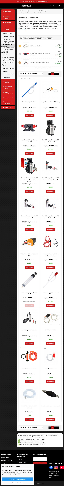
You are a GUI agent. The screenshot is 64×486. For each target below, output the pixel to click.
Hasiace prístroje (8, 49)
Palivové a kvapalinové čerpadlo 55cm (50, 292)
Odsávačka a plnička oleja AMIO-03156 (29, 292)
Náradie (5, 71)
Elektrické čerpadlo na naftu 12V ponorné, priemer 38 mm (50, 140)
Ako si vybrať (22, 462)
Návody (21, 459)
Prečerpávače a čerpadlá (7, 45)
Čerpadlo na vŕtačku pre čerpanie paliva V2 (29, 140)
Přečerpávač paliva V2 (50, 368)
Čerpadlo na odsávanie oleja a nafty (51, 101)
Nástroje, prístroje (8, 68)
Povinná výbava (7, 33)
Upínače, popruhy (8, 57)
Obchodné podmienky (5, 457)
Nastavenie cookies (17, 483)
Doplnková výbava (8, 36)
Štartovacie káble (8, 74)
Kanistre (5, 56)
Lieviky (5, 54)
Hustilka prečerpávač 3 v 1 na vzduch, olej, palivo (50, 254)
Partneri (5, 463)
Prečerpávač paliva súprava (29, 368)
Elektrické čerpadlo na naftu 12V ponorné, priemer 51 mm (29, 216)
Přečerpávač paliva (36, 46)
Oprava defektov (8, 59)
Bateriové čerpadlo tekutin (29, 101)
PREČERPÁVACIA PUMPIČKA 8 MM (51, 406)
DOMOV (21, 10)
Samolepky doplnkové (5, 51)
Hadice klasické (7, 43)
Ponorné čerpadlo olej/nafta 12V (39, 62)
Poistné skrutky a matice (7, 63)
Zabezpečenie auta (8, 61)
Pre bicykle (6, 77)
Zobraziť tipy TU (43, 1)
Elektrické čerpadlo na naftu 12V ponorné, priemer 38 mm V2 (50, 178)
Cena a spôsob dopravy (6, 460)
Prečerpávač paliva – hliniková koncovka (29, 406)
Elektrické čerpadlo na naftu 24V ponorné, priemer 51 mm (50, 216)
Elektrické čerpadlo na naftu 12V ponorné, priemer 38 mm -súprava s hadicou (29, 179)
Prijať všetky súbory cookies (17, 479)
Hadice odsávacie (8, 41)
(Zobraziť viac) (22, 30)
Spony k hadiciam (8, 48)
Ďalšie (5, 66)
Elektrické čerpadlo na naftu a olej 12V (29, 254)
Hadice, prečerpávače (5, 38)
